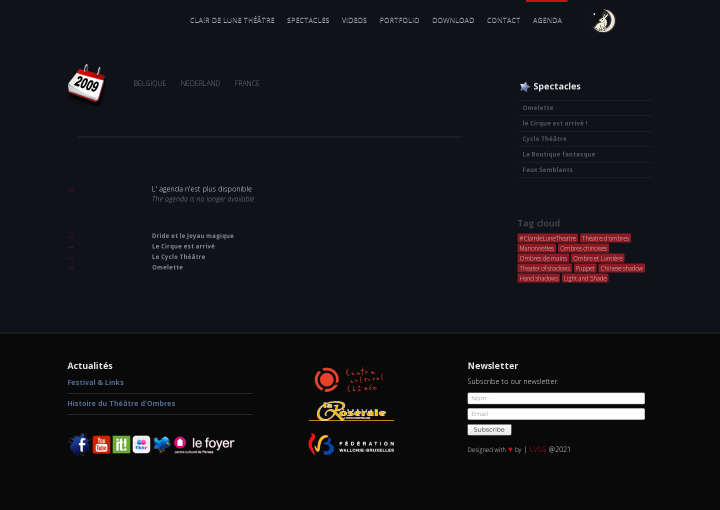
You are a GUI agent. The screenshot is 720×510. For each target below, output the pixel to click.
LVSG (538, 449)
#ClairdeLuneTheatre (548, 238)
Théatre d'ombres (605, 238)
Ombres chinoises (583, 248)
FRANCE (247, 83)
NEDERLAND (200, 83)
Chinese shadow (621, 268)
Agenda (547, 19)
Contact (503, 19)
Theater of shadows (545, 268)
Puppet (585, 268)
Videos (354, 19)
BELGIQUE (150, 83)
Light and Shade (585, 278)
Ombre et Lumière (597, 258)
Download (453, 19)
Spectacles (308, 19)
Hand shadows (539, 278)
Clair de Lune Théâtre (232, 19)
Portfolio (400, 19)
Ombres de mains (543, 258)
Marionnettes (537, 248)
